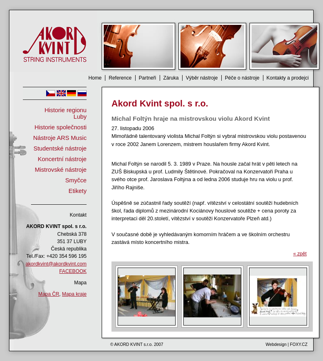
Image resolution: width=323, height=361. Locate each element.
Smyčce (76, 180)
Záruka (171, 78)
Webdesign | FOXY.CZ (286, 344)
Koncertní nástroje (62, 159)
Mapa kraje (74, 294)
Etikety (78, 191)
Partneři (147, 78)
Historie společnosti (60, 127)
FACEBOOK (73, 271)
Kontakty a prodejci (288, 78)
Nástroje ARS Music (60, 138)
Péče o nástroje (242, 78)
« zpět (300, 254)
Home (94, 78)
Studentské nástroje (60, 148)
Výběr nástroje (202, 78)
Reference (120, 78)
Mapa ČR (48, 294)
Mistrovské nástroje (61, 169)
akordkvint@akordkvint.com (56, 264)
